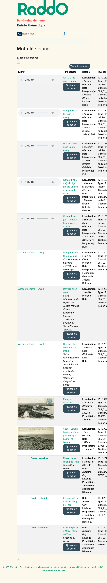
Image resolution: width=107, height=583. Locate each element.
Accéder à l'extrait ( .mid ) (31, 252)
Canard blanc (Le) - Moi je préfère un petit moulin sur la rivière (71, 187)
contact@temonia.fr (49, 567)
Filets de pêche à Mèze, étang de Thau (71, 501)
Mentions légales (69, 567)
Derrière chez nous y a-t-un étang (70, 347)
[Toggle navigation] (21, 42)
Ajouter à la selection (71, 87)
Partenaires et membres (54, 570)
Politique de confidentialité (90, 567)
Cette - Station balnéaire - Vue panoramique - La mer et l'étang (71, 436)
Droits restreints (39, 458)
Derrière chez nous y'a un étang (70, 147)
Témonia (14, 567)
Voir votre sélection (79, 66)
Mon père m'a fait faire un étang (70, 114)
